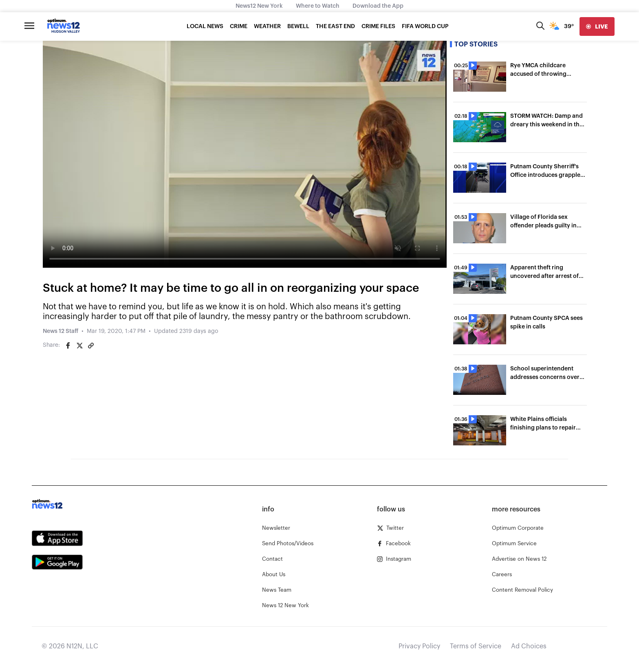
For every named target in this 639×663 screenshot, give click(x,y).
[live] (597, 26)
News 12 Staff (60, 331)
